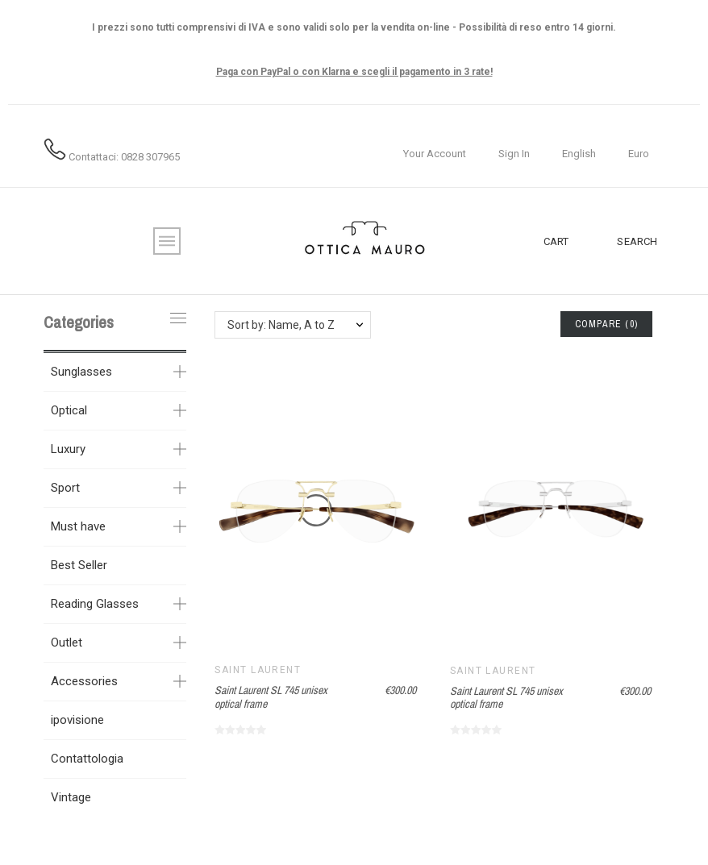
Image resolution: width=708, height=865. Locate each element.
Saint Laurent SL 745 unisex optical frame (270, 697)
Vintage (71, 797)
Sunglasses (81, 371)
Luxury (68, 449)
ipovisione (77, 720)
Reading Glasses (95, 604)
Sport (65, 487)
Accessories (84, 681)
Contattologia (87, 758)
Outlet (66, 642)
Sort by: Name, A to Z (281, 324)
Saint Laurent (257, 670)
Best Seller (79, 565)
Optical (69, 410)
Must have (78, 526)
